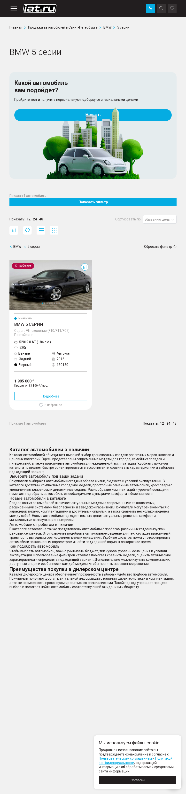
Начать (93, 114)
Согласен (138, 780)
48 (41, 219)
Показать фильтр (93, 202)
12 (29, 219)
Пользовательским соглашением (125, 758)
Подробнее (51, 396)
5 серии (15, 262)
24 (35, 219)
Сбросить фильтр (160, 247)
